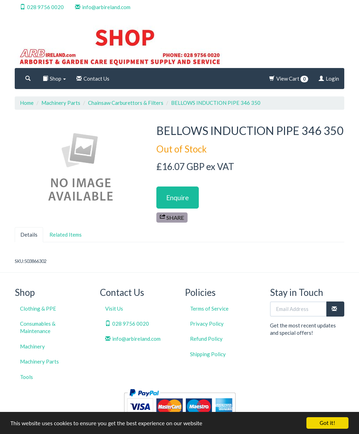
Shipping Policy (208, 354)
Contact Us (92, 78)
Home (27, 103)
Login (329, 78)
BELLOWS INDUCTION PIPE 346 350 (215, 103)
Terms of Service (209, 308)
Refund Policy (206, 338)
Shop (54, 78)
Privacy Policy (207, 323)
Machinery (32, 346)
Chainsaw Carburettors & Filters (125, 103)
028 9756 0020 (42, 7)
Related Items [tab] (65, 234)
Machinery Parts (60, 103)
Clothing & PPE (38, 308)
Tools (26, 377)
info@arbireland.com (102, 7)
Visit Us (114, 308)
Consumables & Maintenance (37, 327)
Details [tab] (29, 234)
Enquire (177, 198)
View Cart (288, 78)
